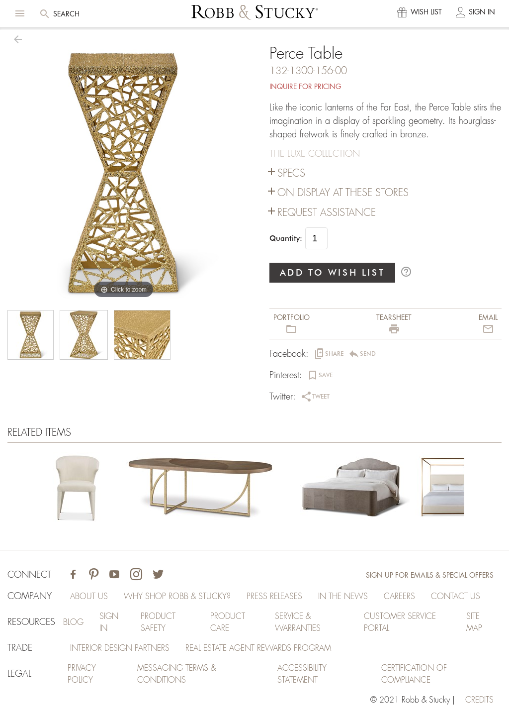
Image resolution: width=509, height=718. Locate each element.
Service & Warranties (298, 622)
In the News (343, 597)
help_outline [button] (406, 272)
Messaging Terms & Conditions (176, 674)
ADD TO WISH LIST (332, 272)
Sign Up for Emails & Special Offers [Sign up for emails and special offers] (430, 575)
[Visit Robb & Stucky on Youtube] (114, 575)
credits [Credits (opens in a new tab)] (479, 700)
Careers (399, 597)
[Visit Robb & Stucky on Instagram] (136, 575)
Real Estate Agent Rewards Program (258, 648)
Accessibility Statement (302, 674)
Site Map (474, 622)
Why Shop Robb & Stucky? (177, 597)
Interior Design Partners (120, 648)
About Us (89, 597)
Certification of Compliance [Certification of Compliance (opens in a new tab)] (414, 674)
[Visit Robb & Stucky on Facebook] (73, 575)
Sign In (108, 622)
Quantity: (285, 238)
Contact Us (455, 597)
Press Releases (274, 597)
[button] (20, 13)
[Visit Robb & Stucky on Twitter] (158, 575)
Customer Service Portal (400, 622)
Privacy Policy (82, 674)
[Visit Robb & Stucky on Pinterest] (93, 575)
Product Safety (158, 622)
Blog (73, 622)
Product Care (227, 622)
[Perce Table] (76, 489)
